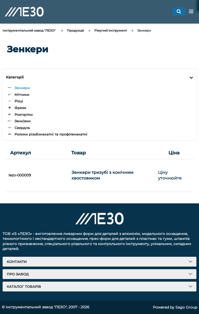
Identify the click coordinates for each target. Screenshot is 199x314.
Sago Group (186, 307)
